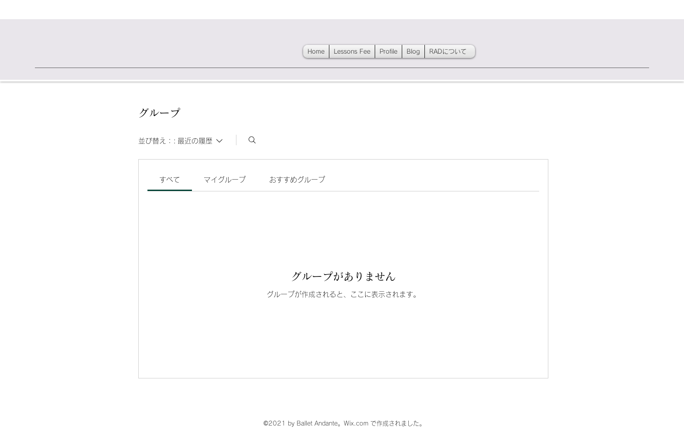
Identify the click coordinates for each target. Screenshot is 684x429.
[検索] (252, 140)
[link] (169, 179)
